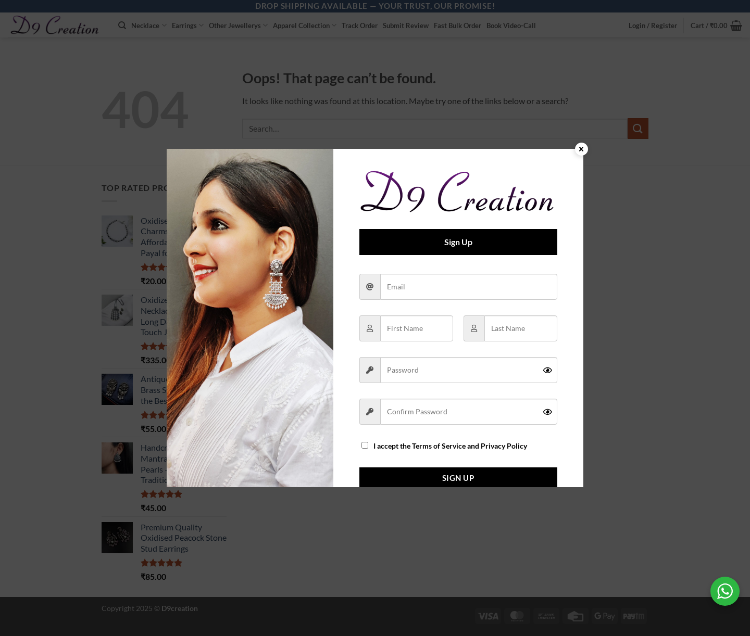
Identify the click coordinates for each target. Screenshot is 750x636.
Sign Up (458, 477)
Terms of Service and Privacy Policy (469, 446)
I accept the (444, 446)
